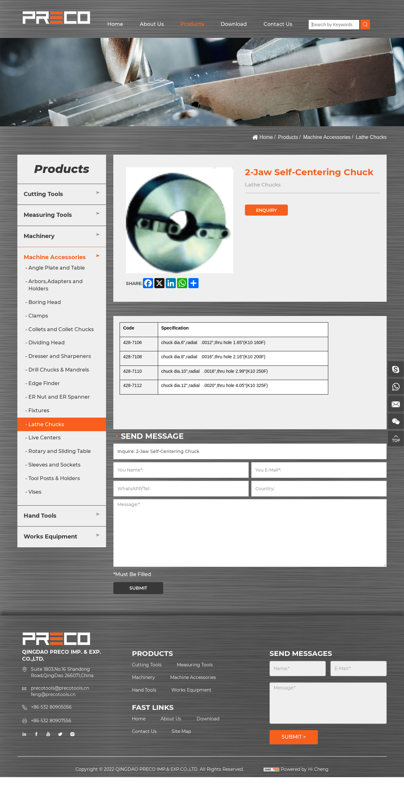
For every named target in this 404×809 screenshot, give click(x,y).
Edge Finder (44, 383)
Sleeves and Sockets (54, 465)
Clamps (38, 316)
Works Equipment (50, 536)
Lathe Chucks (371, 137)
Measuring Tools (48, 214)
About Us (152, 24)
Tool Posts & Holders (54, 478)
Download (234, 24)
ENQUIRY (266, 210)
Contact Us (278, 24)
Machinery (39, 236)
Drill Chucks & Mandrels (58, 370)
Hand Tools (40, 515)
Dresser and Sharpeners (59, 356)
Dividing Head (46, 343)
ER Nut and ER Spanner (59, 397)
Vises (34, 492)
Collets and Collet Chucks (61, 329)
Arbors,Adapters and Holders (55, 285)
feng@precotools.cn (53, 694)
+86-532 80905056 (51, 707)
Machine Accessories (327, 137)
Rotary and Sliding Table (59, 451)
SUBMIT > (294, 737)
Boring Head (44, 302)
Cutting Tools (43, 194)
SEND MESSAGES (301, 653)
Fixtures (38, 410)
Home (115, 24)
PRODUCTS (152, 653)
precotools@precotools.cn (60, 688)
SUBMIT (138, 588)
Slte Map (181, 731)
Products (192, 24)
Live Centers (44, 438)
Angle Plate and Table (56, 268)
